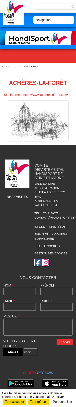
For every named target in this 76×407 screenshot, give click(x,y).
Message (11, 316)
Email (9, 301)
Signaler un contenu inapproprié (51, 236)
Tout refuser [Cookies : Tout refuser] (38, 401)
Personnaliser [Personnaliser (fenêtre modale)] (62, 401)
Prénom (48, 285)
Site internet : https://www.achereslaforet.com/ (36, 94)
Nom (8, 285)
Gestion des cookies (50, 253)
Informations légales (52, 226)
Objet (46, 301)
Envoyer (65, 342)
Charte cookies (47, 246)
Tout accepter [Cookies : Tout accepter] (14, 401)
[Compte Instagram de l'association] (45, 262)
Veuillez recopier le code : (20, 343)
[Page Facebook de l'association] (37, 262)
